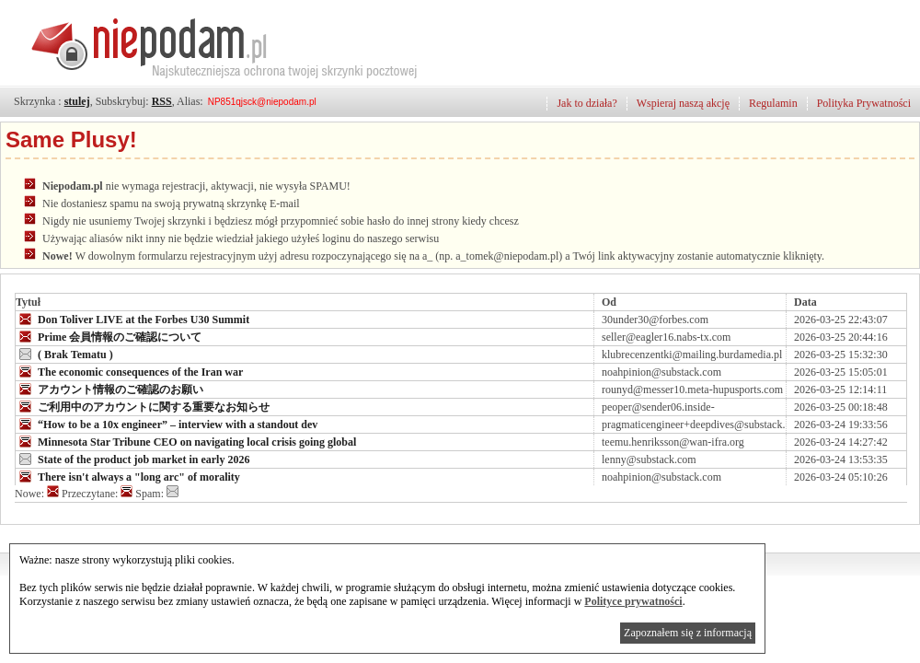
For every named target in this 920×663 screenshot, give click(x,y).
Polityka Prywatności (864, 103)
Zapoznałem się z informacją (688, 632)
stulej (77, 101)
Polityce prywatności (633, 601)
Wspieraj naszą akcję (683, 103)
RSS (162, 101)
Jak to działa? (586, 103)
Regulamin (773, 103)
